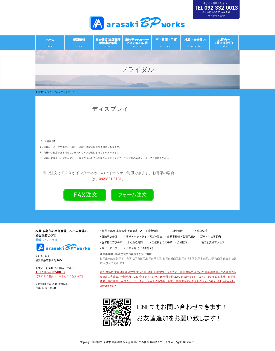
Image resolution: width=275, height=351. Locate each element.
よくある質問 (135, 242)
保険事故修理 (109, 236)
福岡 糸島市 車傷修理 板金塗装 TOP (123, 230)
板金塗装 (178, 230)
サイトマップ (109, 248)
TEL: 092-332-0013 (50, 272)
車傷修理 (202, 230)
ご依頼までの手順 (162, 242)
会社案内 (182, 242)
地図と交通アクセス (213, 242)
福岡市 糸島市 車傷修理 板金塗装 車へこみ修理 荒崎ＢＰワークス (132, 342)
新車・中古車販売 (210, 236)
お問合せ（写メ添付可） (140, 248)
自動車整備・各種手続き (181, 236)
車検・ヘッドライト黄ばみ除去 (144, 236)
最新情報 (153, 230)
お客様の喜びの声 (112, 242)
